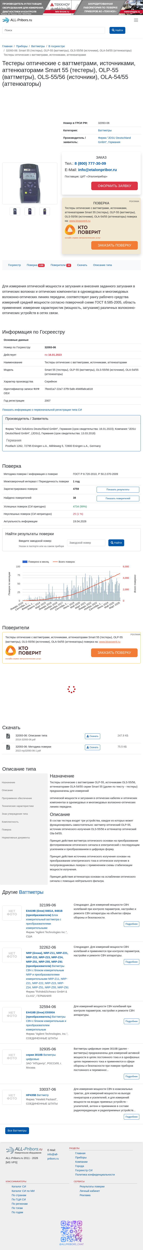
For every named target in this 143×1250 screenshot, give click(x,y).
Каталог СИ (19, 1186)
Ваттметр (37, 1095)
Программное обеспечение (17, 798)
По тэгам (17, 1208)
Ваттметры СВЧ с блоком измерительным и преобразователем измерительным (46, 1021)
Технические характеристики (18, 806)
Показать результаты (118, 489)
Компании (81, 1161)
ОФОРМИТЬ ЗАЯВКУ (114, 186)
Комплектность (10, 821)
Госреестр (14, 265)
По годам (17, 1212)
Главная (80, 1153)
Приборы (81, 1157)
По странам (19, 1195)
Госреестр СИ (84, 1170)
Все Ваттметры (17, 1130)
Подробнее (131, 924)
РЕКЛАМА (134, 201)
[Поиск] (53, 30)
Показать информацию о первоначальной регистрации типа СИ (42, 409)
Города (79, 1166)
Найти (116, 542)
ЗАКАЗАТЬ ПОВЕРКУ (114, 245)
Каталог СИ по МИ (23, 1190)
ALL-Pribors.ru (17, 20)
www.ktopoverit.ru (79, 220)
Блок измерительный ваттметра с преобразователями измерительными (44, 919)
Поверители (61, 265)
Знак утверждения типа (15, 813)
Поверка (36, 265)
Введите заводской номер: (35, 540)
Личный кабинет (90, 1190)
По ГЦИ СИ (19, 1199)
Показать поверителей (118, 498)
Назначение (8, 782)
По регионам (20, 1203)
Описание (7, 790)
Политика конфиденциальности (95, 1174)
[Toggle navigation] (136, 20)
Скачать (82, 265)
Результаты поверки (92, 1186)
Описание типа (102, 265)
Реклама (85, 1195)
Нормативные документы (16, 837)
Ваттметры (31, 892)
